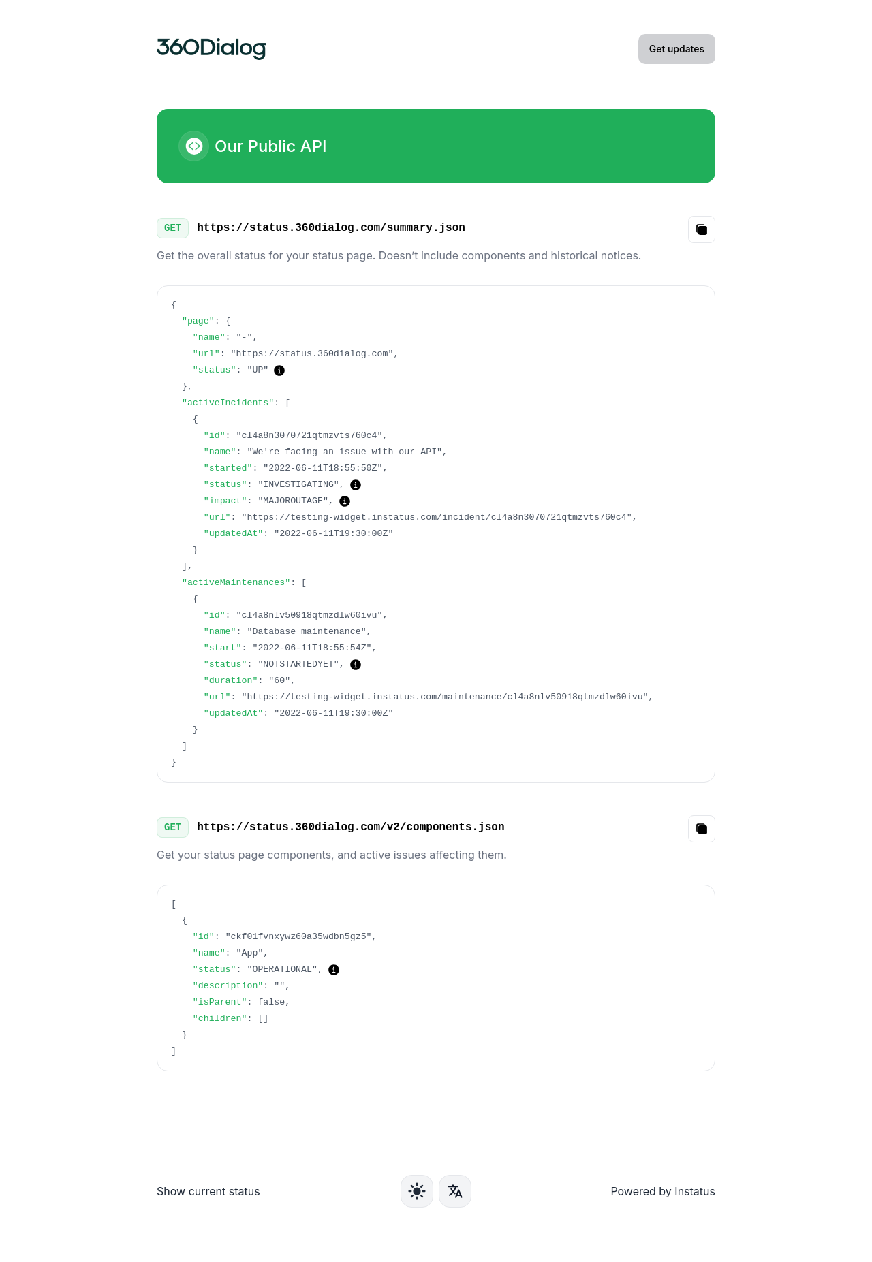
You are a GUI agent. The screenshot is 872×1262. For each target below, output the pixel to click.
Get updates (676, 48)
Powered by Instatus (662, 1191)
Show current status (208, 1191)
